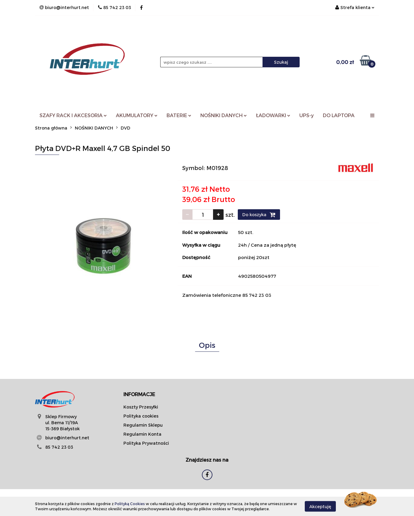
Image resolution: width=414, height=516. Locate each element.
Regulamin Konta (142, 434)
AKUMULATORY (137, 115)
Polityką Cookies (130, 504)
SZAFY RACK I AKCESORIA (73, 115)
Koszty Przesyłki (140, 406)
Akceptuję (320, 506)
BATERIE (179, 115)
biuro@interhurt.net (67, 437)
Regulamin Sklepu (143, 425)
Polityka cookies (140, 415)
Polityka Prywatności (146, 443)
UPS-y (306, 115)
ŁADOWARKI (273, 115)
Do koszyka (258, 215)
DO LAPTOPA (339, 115)
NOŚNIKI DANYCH (223, 115)
